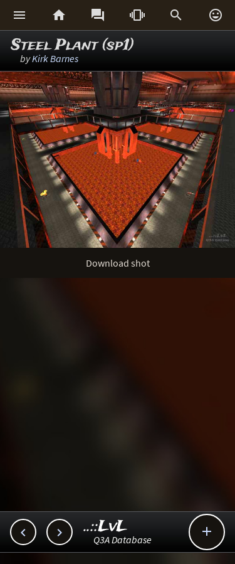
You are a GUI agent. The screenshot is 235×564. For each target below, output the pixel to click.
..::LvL (106, 527)
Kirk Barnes (55, 58)
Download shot (118, 263)
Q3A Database (122, 539)
